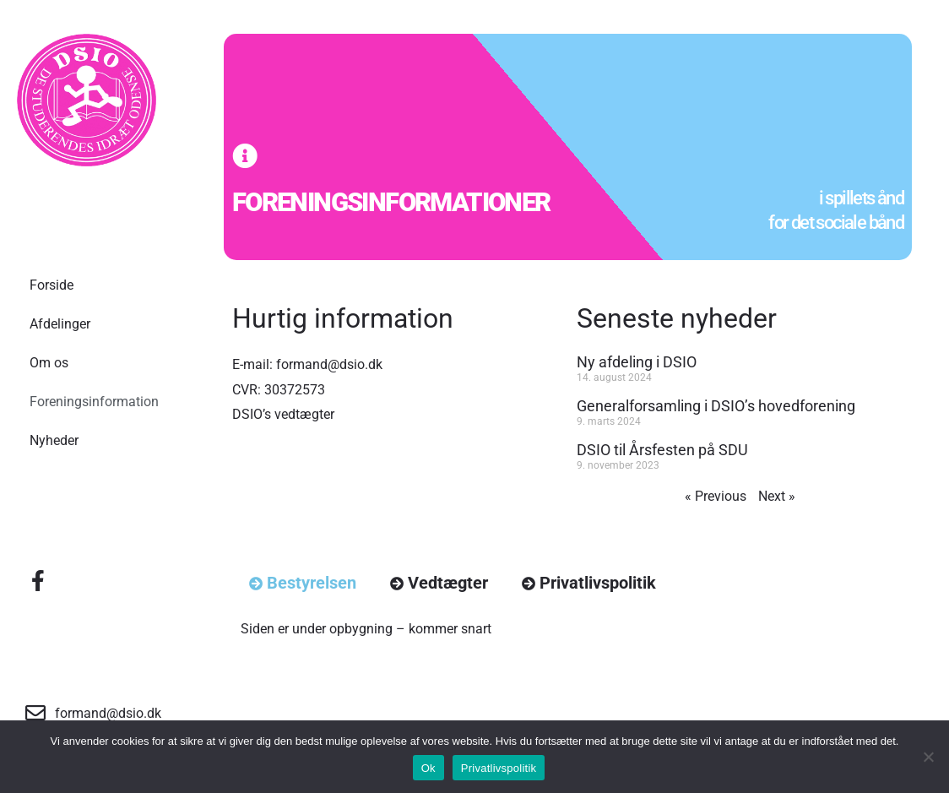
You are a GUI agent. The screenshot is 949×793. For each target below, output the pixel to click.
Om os (49, 363)
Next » (776, 496)
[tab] (302, 583)
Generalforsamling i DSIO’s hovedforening (716, 406)
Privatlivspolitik (499, 768)
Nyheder (54, 440)
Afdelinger (60, 324)
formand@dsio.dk (329, 364)
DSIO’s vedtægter (283, 414)
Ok (428, 768)
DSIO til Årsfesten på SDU (662, 450)
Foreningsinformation (94, 402)
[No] (927, 756)
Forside (51, 285)
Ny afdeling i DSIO (637, 362)
